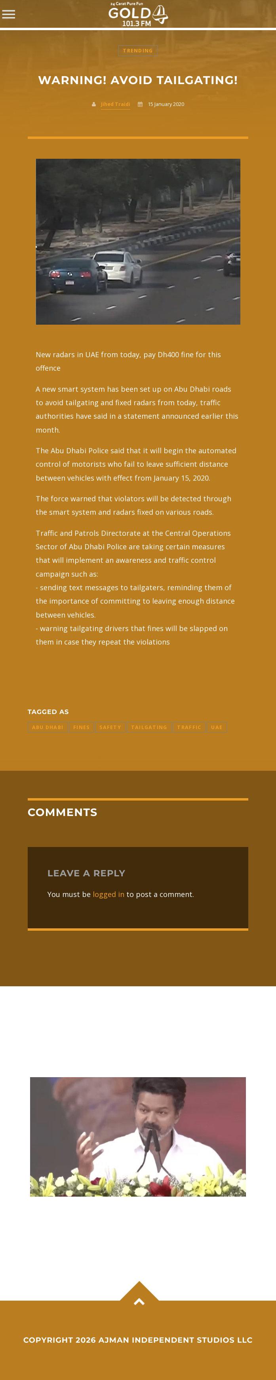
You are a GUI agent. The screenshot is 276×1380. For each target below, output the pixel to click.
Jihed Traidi (115, 104)
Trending (138, 50)
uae (217, 727)
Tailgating (149, 727)
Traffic (189, 727)
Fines (81, 727)
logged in (108, 894)
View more (138, 1137)
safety (110, 727)
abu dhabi (47, 727)
